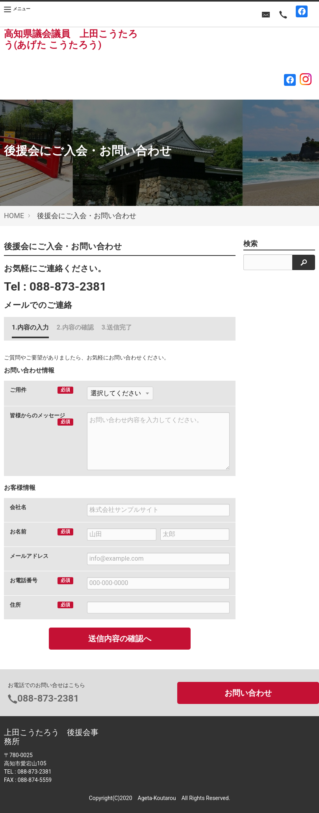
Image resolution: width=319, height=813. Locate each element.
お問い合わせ (248, 693)
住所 (15, 605)
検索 (250, 244)
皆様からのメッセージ (37, 415)
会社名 (18, 507)
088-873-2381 (68, 286)
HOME (14, 215)
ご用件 (18, 390)
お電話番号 (23, 580)
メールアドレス (29, 556)
